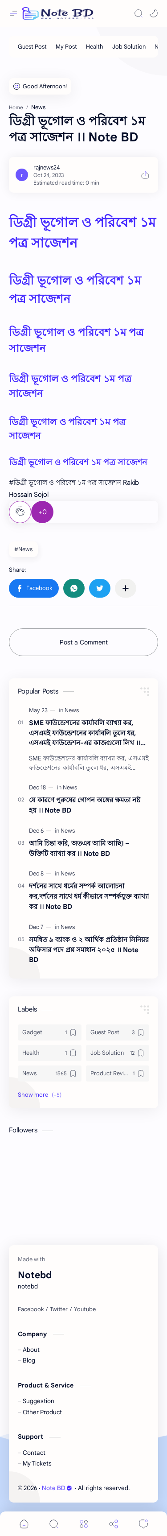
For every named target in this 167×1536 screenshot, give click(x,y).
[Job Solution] (129, 46)
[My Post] (66, 46)
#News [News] (23, 549)
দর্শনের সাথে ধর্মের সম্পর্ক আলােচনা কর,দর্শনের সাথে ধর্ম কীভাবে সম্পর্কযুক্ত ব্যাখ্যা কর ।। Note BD (89, 896)
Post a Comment (84, 642)
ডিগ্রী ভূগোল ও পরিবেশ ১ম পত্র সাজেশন (78, 462)
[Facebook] (31, 1309)
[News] (72, 710)
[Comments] (143, 1524)
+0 (42, 512)
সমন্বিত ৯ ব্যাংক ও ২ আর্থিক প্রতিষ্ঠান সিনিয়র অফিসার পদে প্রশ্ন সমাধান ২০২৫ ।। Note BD (89, 949)
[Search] (138, 13)
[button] (153, 13)
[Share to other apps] (125, 588)
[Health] (94, 46)
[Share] (113, 1524)
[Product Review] (118, 1073)
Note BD (57, 1488)
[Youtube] (85, 1309)
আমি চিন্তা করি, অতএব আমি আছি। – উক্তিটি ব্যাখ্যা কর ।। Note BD (79, 848)
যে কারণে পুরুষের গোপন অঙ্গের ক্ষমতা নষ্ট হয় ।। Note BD (84, 805)
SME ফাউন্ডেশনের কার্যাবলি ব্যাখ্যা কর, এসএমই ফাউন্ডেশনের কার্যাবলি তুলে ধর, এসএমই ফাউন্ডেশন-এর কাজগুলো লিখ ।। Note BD (84, 733)
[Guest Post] (32, 46)
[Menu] (84, 1524)
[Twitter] (59, 1309)
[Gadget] (49, 1032)
